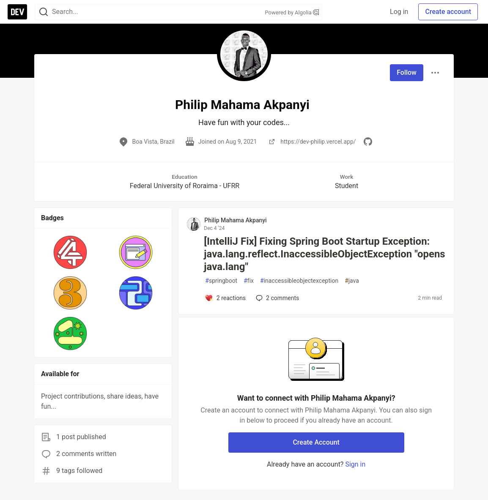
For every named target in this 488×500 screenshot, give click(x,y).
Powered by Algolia (292, 12)
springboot (221, 280)
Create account (448, 12)
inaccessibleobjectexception (299, 280)
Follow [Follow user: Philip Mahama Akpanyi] (407, 72)
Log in (399, 12)
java (352, 280)
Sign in (355, 464)
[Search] (43, 12)
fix (249, 280)
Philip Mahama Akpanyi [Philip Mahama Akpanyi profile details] (235, 220)
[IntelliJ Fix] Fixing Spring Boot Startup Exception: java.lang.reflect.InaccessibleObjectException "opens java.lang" (324, 254)
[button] (70, 252)
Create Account (316, 442)
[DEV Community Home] (17, 11)
